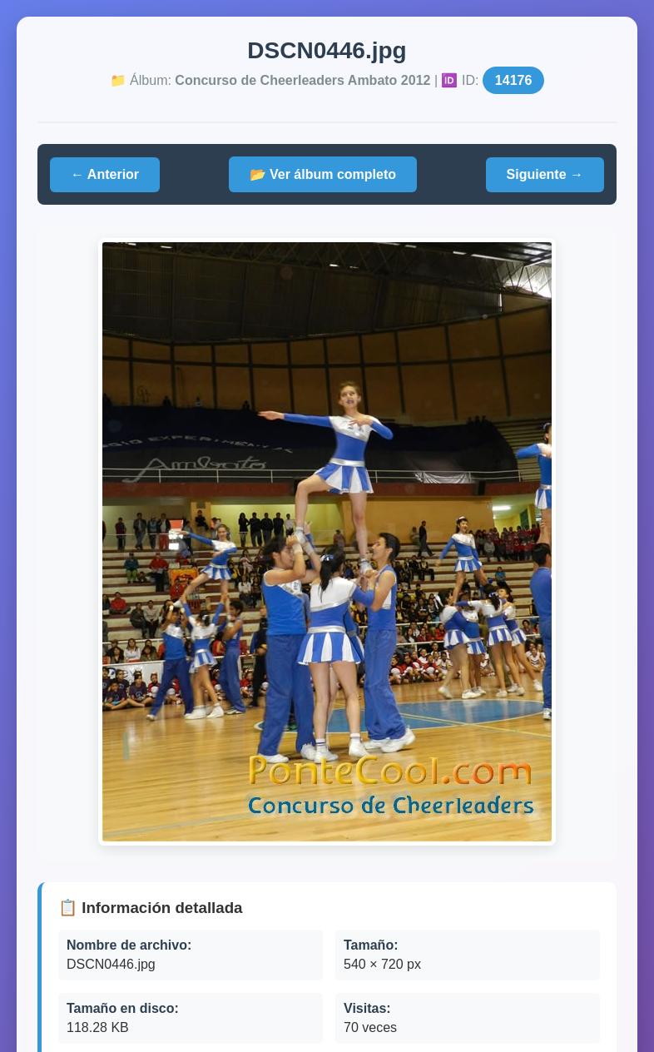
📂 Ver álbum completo (323, 174)
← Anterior (105, 174)
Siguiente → (545, 174)
